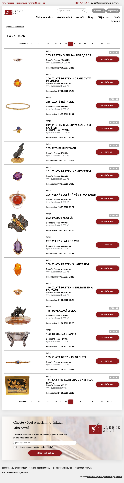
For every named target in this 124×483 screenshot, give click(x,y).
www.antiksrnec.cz (36, 3)
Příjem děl (103, 17)
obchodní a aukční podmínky (14, 468)
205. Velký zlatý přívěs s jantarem (71, 194)
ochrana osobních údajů (39, 468)
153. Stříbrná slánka (61, 334)
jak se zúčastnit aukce (62, 468)
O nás (117, 17)
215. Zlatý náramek (60, 101)
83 (102, 44)
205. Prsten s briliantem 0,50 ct (68, 55)
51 (66, 44)
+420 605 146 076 (81, 3)
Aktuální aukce (44, 17)
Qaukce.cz (118, 477)
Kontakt (115, 20)
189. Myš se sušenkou (61, 148)
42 (47, 44)
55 (85, 44)
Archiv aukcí (64, 17)
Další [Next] (109, 44)
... (34, 44)
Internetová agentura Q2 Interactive (99, 477)
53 (75, 44)
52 (70, 44)
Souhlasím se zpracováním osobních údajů (33, 447)
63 (93, 44)
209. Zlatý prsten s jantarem (67, 264)
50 (61, 44)
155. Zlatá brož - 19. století (66, 357)
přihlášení (98, 11)
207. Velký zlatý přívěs (62, 241)
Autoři (80, 17)
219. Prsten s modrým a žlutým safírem (68, 126)
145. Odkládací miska (61, 310)
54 (80, 44)
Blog (90, 17)
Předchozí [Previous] (22, 44)
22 (39, 44)
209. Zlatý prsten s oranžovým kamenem (68, 80)
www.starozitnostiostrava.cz (14, 3)
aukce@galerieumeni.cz (101, 3)
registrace (113, 11)
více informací (107, 59)
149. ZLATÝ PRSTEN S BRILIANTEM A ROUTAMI (69, 289)
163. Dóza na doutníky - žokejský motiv (69, 382)
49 (56, 44)
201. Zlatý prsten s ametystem (68, 171)
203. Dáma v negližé (59, 217)
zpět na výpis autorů (15, 27)
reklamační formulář (83, 468)
